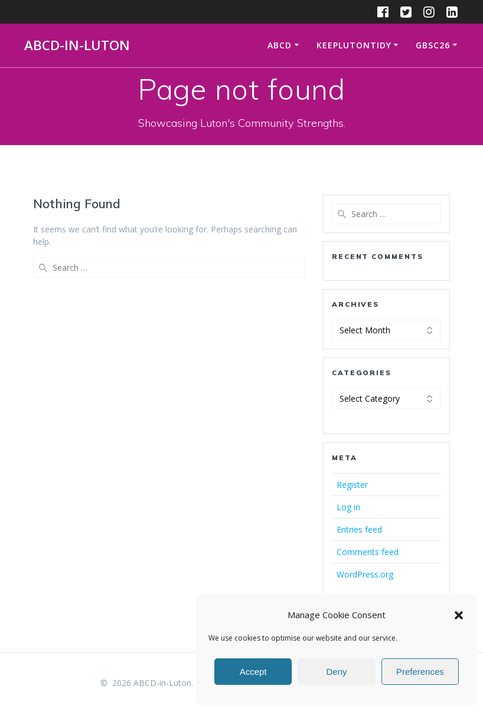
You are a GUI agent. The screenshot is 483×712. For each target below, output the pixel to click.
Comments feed (368, 551)
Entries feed (359, 529)
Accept (253, 672)
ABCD (279, 45)
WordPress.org (365, 574)
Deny (336, 672)
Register (352, 484)
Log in (348, 507)
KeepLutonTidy (353, 45)
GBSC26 (433, 45)
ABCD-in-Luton (77, 45)
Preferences (420, 672)
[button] (459, 615)
